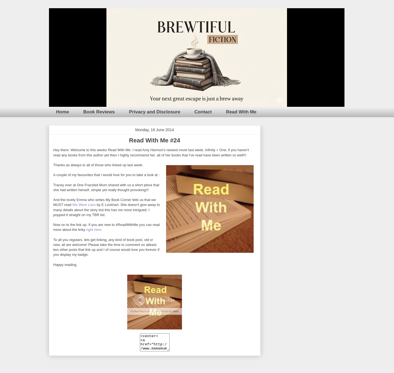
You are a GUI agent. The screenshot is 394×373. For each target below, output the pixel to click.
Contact (203, 111)
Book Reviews (99, 111)
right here (93, 230)
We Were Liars (84, 205)
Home (62, 111)
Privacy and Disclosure (154, 111)
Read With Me (241, 111)
